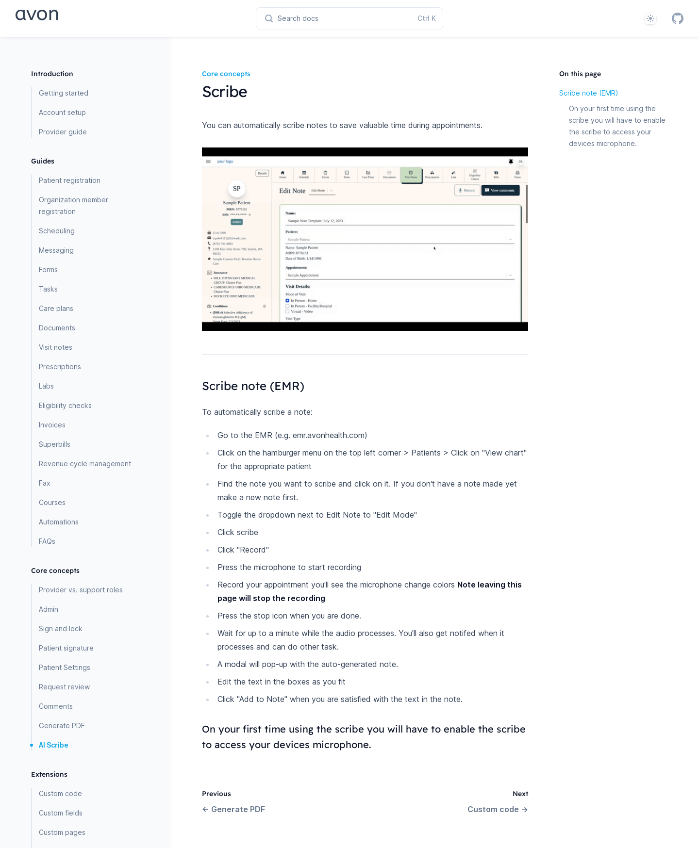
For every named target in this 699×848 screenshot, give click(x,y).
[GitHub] (677, 18)
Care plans (56, 308)
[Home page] (71, 18)
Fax (44, 483)
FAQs (47, 541)
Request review (64, 687)
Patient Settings (64, 667)
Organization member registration (73, 205)
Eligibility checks (65, 405)
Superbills (54, 444)
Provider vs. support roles (81, 590)
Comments (56, 706)
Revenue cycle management (85, 463)
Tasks (48, 289)
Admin (48, 609)
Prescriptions (60, 366)
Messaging (56, 250)
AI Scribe (53, 745)
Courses (52, 502)
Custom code (60, 793)
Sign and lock (61, 628)
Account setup (62, 112)
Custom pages (62, 832)
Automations (59, 522)
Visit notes (55, 347)
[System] (650, 18)
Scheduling (57, 231)
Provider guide (63, 132)
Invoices (52, 425)
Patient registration (69, 180)
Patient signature (66, 648)
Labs (46, 386)
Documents (57, 328)
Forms (48, 269)
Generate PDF (62, 725)
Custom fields (61, 813)
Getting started (63, 93)
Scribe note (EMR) (588, 93)
